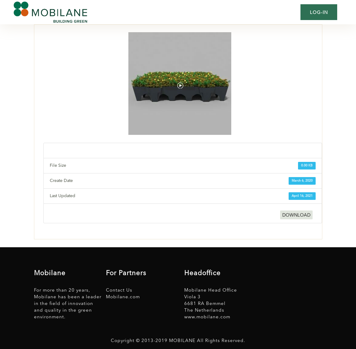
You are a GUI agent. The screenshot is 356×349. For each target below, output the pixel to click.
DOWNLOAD (296, 215)
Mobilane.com (123, 297)
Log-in (319, 13)
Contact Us (119, 290)
